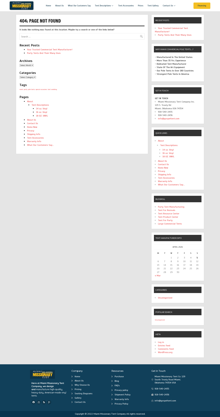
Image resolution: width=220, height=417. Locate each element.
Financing (202, 5)
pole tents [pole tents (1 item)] (31, 89)
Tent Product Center (168, 217)
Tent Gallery (153, 5)
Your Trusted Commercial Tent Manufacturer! (49, 49)
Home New (32, 127)
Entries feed (164, 345)
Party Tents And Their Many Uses (44, 53)
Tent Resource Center (168, 213)
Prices (140, 5)
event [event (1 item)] (21, 89)
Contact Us (169, 5)
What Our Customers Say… (40, 145)
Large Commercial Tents (170, 223)
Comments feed (166, 349)
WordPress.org (165, 352)
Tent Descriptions (104, 5)
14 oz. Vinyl (41, 108)
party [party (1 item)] (25, 89)
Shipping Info (33, 134)
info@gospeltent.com (168, 118)
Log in (161, 342)
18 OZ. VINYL (42, 115)
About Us (59, 5)
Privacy (30, 130)
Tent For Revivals (166, 210)
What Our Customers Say (79, 5)
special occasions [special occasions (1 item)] (41, 89)
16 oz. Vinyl (41, 112)
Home (48, 5)
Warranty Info (34, 141)
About (30, 101)
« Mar (158, 275)
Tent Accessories (126, 5)
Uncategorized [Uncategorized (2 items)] (160, 320)
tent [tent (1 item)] (49, 89)
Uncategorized (165, 297)
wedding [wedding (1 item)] (54, 89)
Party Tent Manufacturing (171, 206)
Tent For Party (165, 220)
